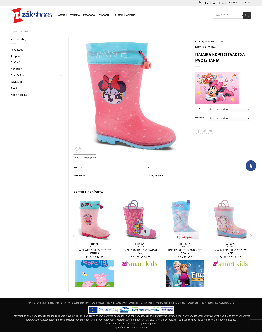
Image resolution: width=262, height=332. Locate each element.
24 (148, 175)
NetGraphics (149, 323)
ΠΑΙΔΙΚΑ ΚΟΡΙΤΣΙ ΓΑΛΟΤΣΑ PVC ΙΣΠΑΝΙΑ (94, 252)
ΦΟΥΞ (150, 167)
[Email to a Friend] (210, 131)
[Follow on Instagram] (223, 3)
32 (163, 175)
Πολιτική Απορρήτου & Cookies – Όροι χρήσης (130, 303)
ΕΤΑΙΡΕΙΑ (75, 15)
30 (159, 175)
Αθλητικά (16, 69)
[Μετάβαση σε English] (247, 2)
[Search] (247, 15)
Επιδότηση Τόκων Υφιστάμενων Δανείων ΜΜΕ (211, 303)
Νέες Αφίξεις (19, 94)
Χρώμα (198, 108)
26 (152, 175)
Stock (14, 88)
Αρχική (31, 303)
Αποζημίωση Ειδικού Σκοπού (170, 303)
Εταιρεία (41, 303)
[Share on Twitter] (204, 131)
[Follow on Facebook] (220, 3)
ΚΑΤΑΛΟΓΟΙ (89, 15)
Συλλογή (65, 303)
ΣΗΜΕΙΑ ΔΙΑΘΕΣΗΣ (125, 15)
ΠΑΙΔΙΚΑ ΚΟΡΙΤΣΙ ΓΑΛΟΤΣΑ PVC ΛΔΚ (140, 252)
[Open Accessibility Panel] (251, 165)
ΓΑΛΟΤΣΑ (24, 31)
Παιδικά (14, 31)
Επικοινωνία (233, 2)
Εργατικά (16, 82)
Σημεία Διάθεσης (80, 303)
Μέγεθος (199, 118)
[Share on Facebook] (198, 131)
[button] (78, 150)
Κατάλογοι (53, 303)
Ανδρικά (16, 56)
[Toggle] (61, 75)
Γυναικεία (17, 49)
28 (155, 175)
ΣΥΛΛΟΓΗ (105, 15)
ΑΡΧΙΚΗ (62, 15)
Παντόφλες (18, 75)
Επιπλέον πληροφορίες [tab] (85, 157)
